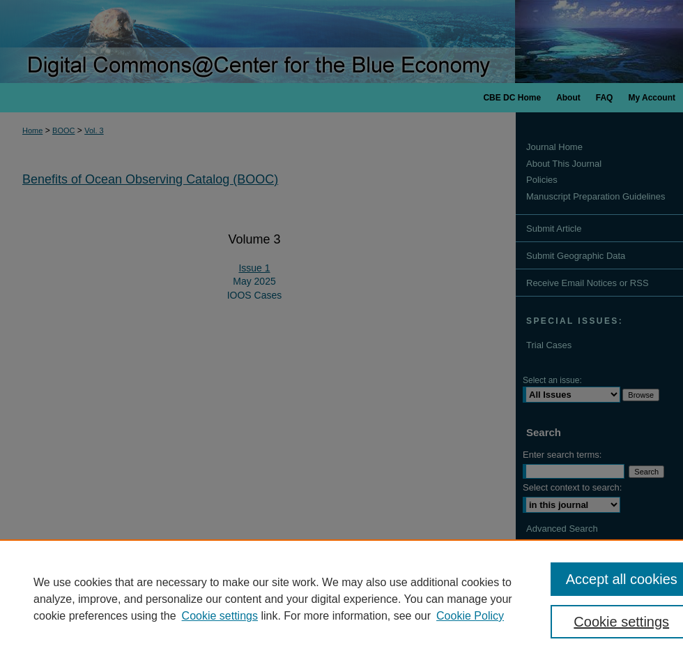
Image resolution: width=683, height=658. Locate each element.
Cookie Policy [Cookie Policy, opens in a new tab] (470, 616)
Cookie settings (220, 616)
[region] (341, 598)
